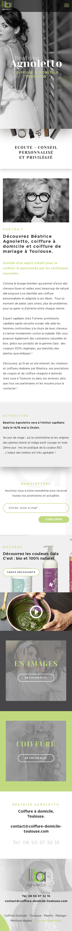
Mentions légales (21, 920)
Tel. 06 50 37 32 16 (36, 842)
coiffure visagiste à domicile (43, 373)
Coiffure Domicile (15, 915)
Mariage (60, 915)
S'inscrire (54, 519)
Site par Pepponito (48, 920)
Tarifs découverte (21, 572)
